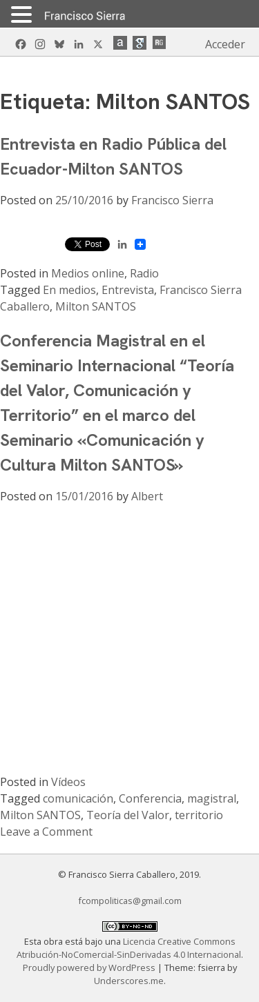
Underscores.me (129, 980)
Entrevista (128, 289)
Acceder (225, 44)
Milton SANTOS (95, 306)
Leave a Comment (46, 831)
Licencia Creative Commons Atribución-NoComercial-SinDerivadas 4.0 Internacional (129, 948)
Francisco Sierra (172, 200)
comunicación (78, 798)
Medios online (87, 273)
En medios (69, 289)
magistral (211, 798)
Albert (147, 496)
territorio (199, 815)
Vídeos (68, 781)
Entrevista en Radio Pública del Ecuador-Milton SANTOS (113, 156)
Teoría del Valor (127, 815)
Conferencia (150, 798)
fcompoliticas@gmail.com (130, 900)
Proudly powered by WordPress (90, 967)
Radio (144, 273)
